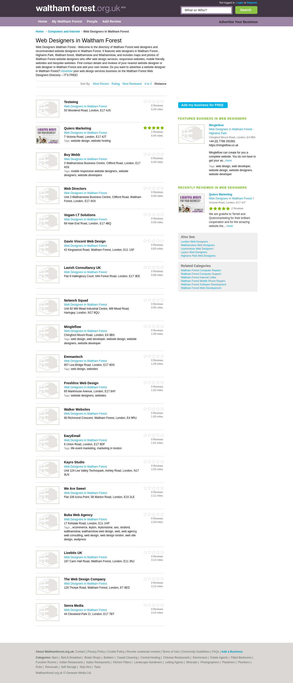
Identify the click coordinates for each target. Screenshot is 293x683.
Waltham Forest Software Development (203, 284)
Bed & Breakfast (71, 657)
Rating (115, 83)
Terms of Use (170, 651)
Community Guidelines (195, 651)
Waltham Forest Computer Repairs (201, 270)
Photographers (210, 662)
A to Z (148, 83)
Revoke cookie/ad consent (143, 651)
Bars (55, 657)
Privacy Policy (96, 651)
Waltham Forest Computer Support (201, 273)
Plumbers (244, 662)
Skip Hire (86, 667)
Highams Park (218, 133)
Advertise (67, 71)
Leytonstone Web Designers (197, 248)
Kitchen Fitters (122, 662)
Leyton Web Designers (194, 252)
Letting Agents (174, 662)
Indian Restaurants (71, 662)
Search (245, 10)
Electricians (200, 657)
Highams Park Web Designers (198, 255)
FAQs (215, 651)
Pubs (39, 667)
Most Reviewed (132, 83)
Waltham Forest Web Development (201, 288)
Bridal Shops (93, 657)
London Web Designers (194, 241)
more (228, 160)
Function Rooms (46, 662)
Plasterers (228, 662)
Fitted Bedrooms (241, 657)
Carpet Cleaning (127, 657)
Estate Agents (219, 657)
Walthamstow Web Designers (198, 245)
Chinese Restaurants (176, 657)
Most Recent (101, 83)
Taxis (97, 667)
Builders (109, 657)
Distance (160, 83)
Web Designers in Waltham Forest (231, 129)
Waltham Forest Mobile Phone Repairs (203, 280)
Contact (80, 651)
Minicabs (192, 662)
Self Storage (69, 667)
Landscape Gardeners (148, 662)
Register (252, 2)
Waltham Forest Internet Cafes (198, 277)
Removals (52, 667)
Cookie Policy (115, 651)
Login (239, 2)
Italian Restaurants (98, 662)
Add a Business (232, 651)
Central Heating (150, 657)
